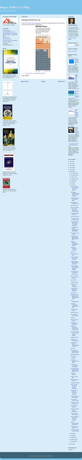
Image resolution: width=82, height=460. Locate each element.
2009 (71, 444)
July (72, 183)
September (73, 179)
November (73, 175)
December (73, 173)
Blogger (51, 456)
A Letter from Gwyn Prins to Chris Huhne (74, 365)
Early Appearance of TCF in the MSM (75, 199)
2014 (71, 163)
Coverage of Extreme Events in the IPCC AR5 (73, 145)
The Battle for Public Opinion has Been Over (75, 351)
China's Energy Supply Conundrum (74, 285)
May (72, 433)
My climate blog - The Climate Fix (10, 34)
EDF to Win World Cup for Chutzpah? (75, 410)
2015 (71, 161)
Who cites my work (7, 39)
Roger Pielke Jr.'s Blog (15, 7)
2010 (71, 171)
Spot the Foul (74, 292)
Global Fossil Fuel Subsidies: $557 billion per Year (75, 370)
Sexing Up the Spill (75, 382)
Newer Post (25, 81)
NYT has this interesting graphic (33, 23)
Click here (70, 449)
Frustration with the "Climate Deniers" (74, 258)
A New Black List (74, 274)
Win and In (73, 251)
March (72, 437)
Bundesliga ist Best (75, 354)
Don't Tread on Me (75, 216)
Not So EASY (73, 280)
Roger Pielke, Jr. (29, 73)
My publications (6, 37)
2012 (71, 167)
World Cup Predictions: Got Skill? (75, 361)
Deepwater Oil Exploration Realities (74, 289)
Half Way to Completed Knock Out (74, 248)
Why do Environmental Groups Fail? (74, 423)
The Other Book (74, 205)
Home (43, 81)
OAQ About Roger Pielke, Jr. (9, 32)
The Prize (73, 348)
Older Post (61, 81)
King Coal (73, 317)
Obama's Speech (74, 312)
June (72, 185)
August (72, 181)
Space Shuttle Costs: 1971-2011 (76, 77)
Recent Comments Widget (72, 51)
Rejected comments (7, 41)
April (72, 435)
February (73, 439)
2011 (71, 169)
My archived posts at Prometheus (10, 40)
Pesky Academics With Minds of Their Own (74, 263)
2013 (71, 165)
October (73, 177)
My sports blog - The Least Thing (10, 33)
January (73, 441)
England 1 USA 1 (74, 337)
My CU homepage (6, 30)
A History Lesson (74, 282)
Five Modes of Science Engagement (77, 61)
